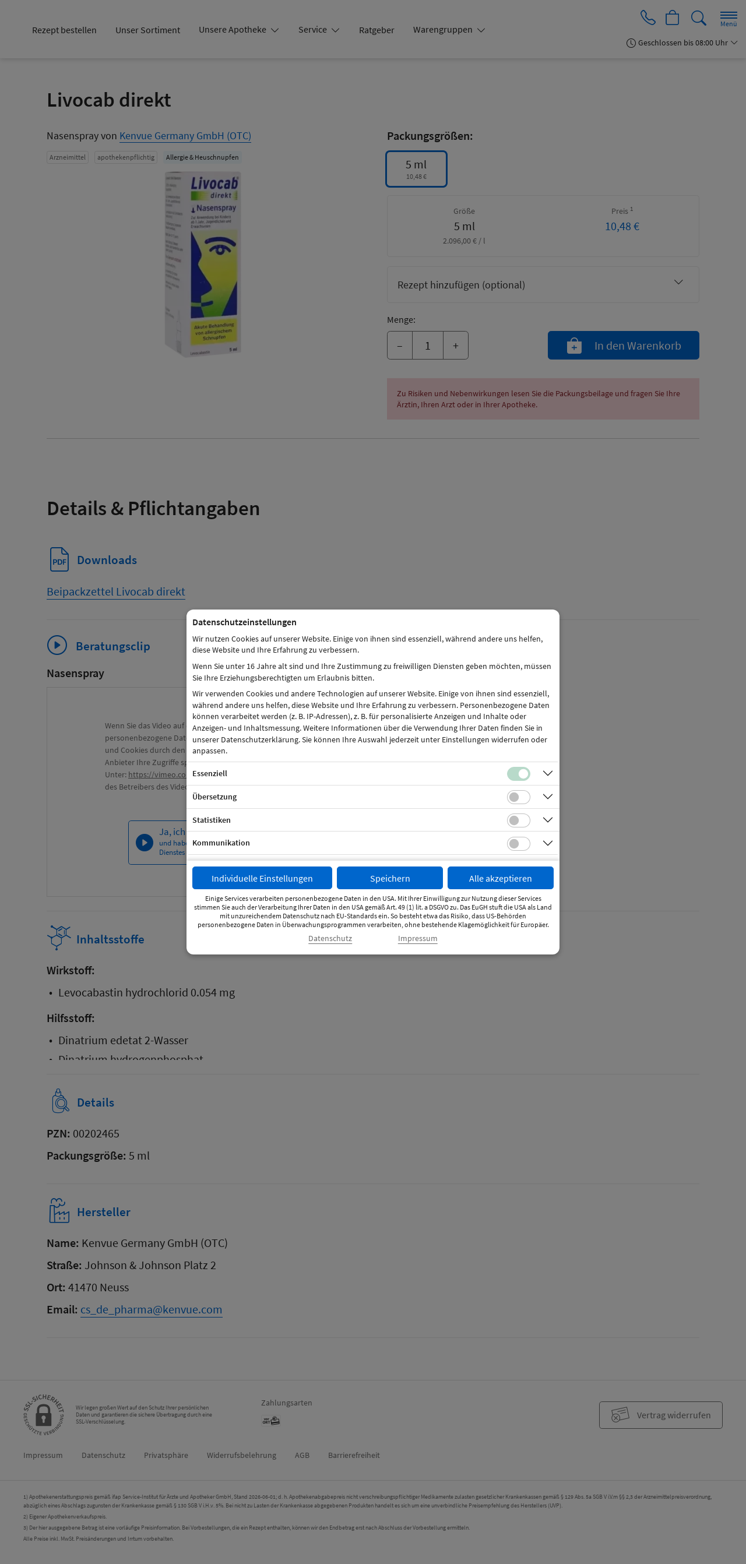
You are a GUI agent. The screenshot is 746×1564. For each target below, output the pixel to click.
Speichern (390, 878)
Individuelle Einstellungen (262, 878)
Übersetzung (214, 796)
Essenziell (209, 773)
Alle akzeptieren (500, 878)
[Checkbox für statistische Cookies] (518, 820)
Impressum (418, 938)
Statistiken (211, 820)
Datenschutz (330, 938)
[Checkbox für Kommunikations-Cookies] (518, 844)
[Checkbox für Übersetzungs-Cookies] (518, 797)
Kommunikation (221, 842)
